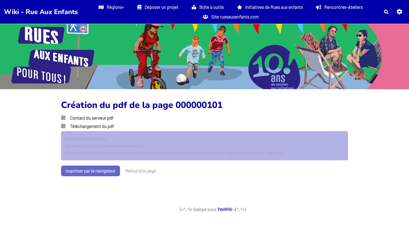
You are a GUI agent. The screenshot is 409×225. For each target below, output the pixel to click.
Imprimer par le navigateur (90, 170)
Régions (111, 7)
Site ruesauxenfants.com (231, 16)
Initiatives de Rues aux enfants (270, 7)
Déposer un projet (157, 7)
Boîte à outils (208, 7)
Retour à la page (140, 170)
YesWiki (224, 209)
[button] (399, 12)
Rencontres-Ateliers (339, 7)
